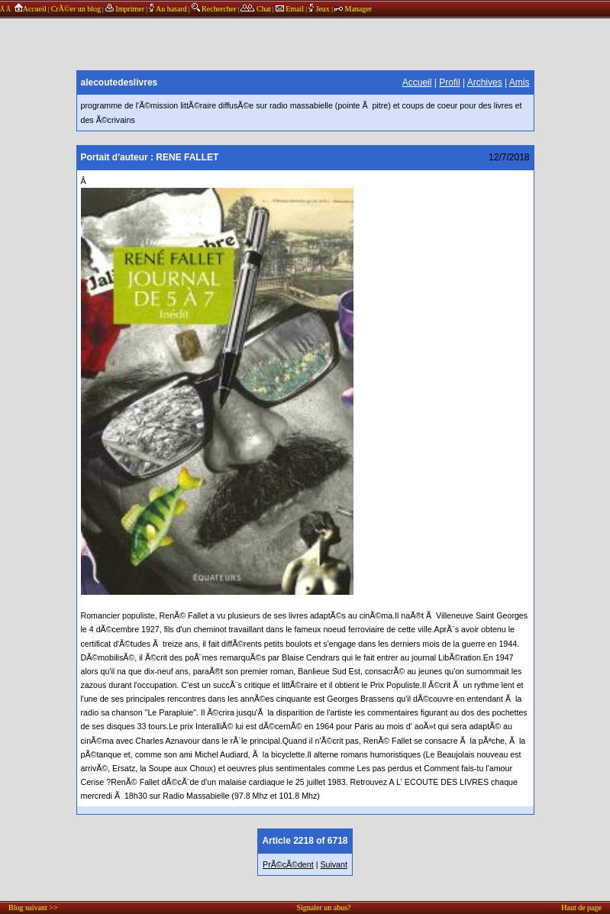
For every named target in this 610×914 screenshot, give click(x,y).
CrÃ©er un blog (76, 9)
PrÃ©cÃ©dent (288, 864)
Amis (519, 82)
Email (290, 9)
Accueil (29, 9)
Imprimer (124, 9)
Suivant (333, 864)
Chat (255, 9)
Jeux (319, 9)
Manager (353, 9)
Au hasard (168, 9)
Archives (484, 82)
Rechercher (214, 9)
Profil (449, 82)
